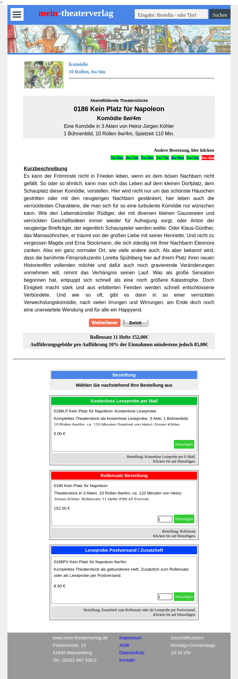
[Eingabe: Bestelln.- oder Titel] (171, 15)
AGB (124, 645)
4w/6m (177, 157)
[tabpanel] (119, 75)
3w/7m (162, 157)
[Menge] (165, 519)
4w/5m (132, 157)
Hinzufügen (184, 444)
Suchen (220, 15)
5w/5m (192, 157)
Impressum (130, 637)
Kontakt (127, 660)
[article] (124, 428)
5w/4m (147, 157)
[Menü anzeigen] (17, 14)
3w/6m (117, 157)
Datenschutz (131, 652)
